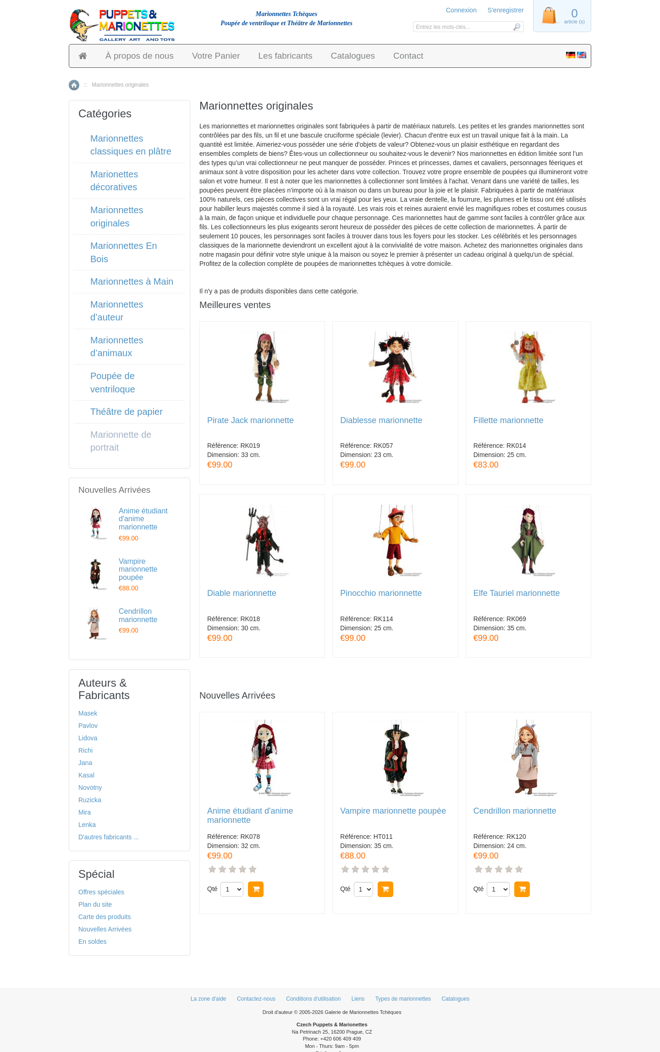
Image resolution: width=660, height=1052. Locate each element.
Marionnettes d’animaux (116, 346)
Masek (87, 713)
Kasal (86, 775)
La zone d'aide (208, 999)
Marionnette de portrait (120, 441)
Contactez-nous (256, 999)
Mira (84, 812)
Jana (85, 762)
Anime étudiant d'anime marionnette (250, 816)
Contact (408, 56)
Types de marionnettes (403, 999)
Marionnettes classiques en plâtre (130, 145)
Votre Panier (216, 56)
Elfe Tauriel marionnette (516, 593)
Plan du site (95, 904)
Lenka (87, 824)
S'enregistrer (506, 10)
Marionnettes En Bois (123, 252)
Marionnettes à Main (131, 281)
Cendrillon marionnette (514, 811)
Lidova (87, 738)
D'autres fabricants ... (108, 837)
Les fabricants (285, 56)
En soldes (92, 941)
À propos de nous (139, 56)
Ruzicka (89, 800)
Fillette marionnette (508, 420)
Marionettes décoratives (114, 181)
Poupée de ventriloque (112, 382)
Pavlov (88, 725)
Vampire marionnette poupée (393, 811)
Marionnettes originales (116, 216)
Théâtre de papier (126, 412)
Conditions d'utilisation (313, 999)
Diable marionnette (241, 593)
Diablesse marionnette (381, 420)
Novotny (90, 787)
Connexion (461, 10)
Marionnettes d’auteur (116, 311)
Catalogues (353, 56)
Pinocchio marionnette (381, 593)
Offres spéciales (101, 892)
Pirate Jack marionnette (250, 420)
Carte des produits (104, 916)
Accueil (74, 85)
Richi (85, 750)
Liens (358, 999)
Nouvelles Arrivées (105, 929)
